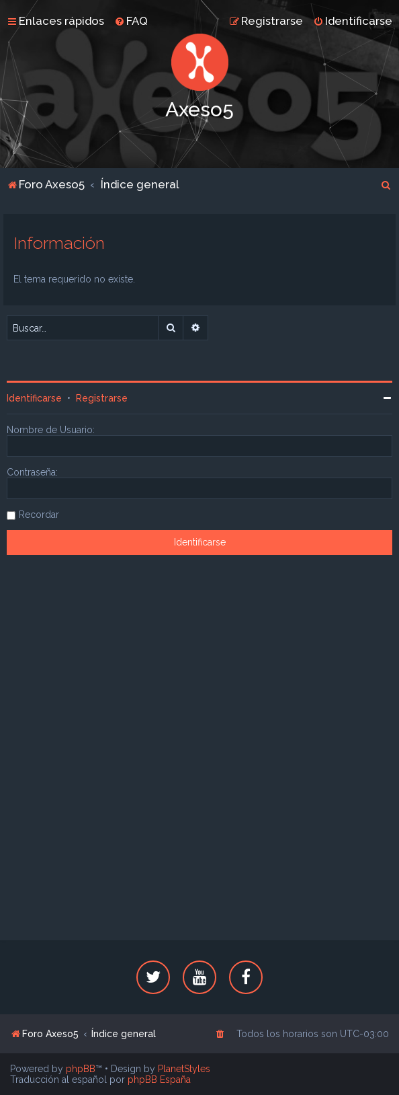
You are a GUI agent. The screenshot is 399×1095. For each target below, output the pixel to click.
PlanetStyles (184, 1068)
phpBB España (159, 1079)
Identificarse (34, 398)
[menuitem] (131, 20)
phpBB (80, 1068)
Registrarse (102, 398)
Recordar (39, 514)
